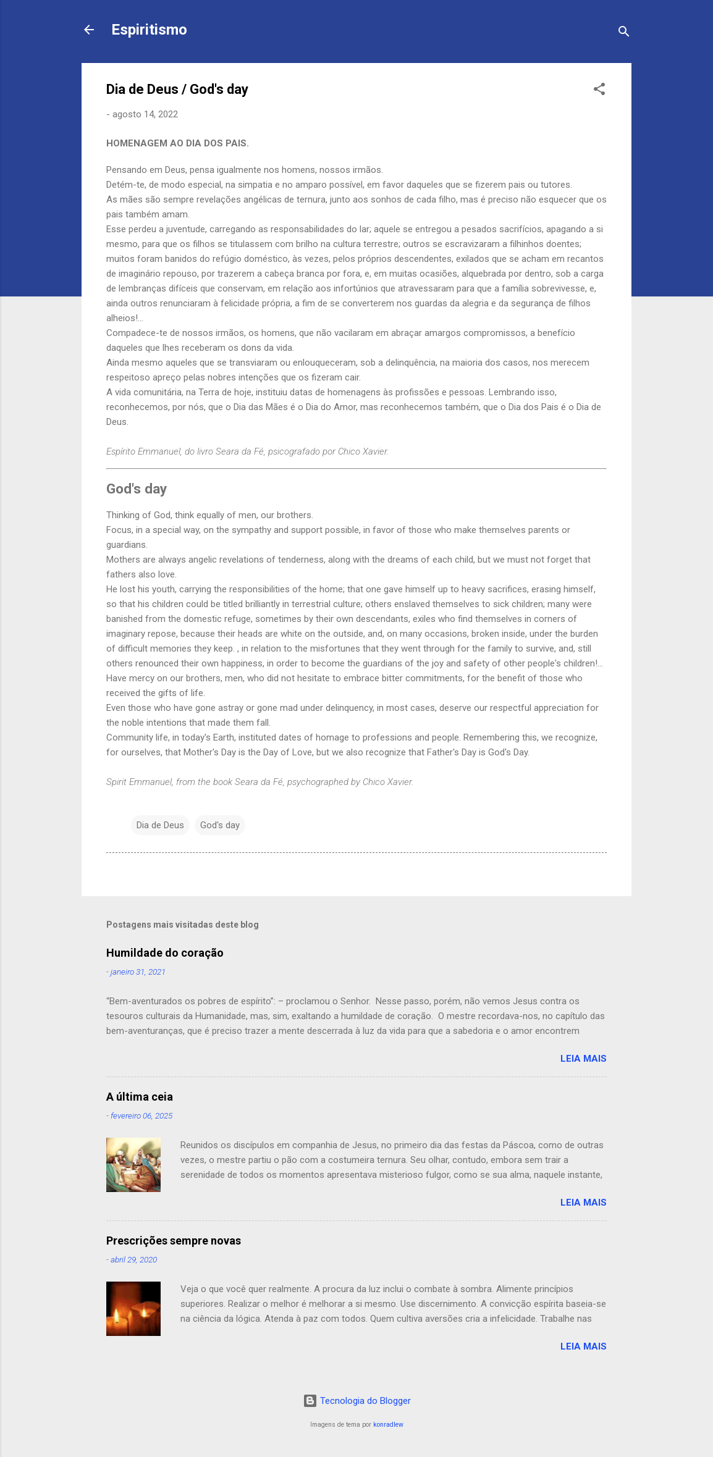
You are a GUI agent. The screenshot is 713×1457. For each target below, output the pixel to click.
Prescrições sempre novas (173, 1240)
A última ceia (139, 1096)
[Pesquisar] (624, 33)
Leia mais (583, 1058)
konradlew (388, 1425)
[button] (599, 91)
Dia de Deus (160, 825)
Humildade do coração (165, 952)
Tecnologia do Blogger (357, 1400)
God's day (220, 825)
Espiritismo (149, 29)
